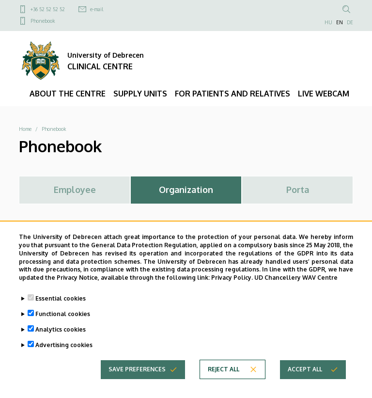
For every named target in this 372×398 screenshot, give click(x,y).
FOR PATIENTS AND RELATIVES (232, 93)
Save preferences (137, 378)
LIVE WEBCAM (323, 93)
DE (350, 22)
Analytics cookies (60, 338)
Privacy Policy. (232, 286)
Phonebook (43, 21)
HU (328, 22)
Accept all (305, 378)
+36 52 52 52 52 (48, 9)
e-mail (96, 9)
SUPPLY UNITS (140, 93)
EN (339, 22)
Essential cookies (60, 307)
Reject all (223, 378)
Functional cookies (62, 322)
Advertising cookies (64, 353)
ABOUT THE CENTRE (68, 93)
